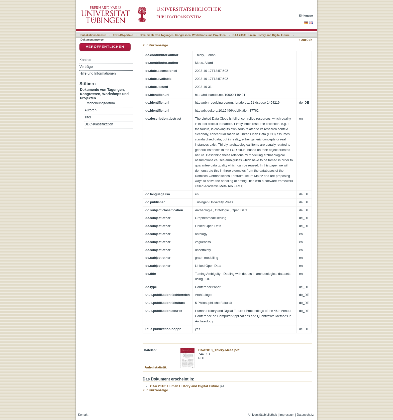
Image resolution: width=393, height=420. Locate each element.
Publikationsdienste (93, 35)
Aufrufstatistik (156, 367)
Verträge (86, 67)
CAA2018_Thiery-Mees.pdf (218, 350)
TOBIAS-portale (123, 35)
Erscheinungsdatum (99, 103)
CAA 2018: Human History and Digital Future (260, 35)
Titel (87, 117)
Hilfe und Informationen (97, 73)
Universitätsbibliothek (262, 414)
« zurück (305, 40)
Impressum (286, 414)
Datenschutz (305, 414)
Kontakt (85, 60)
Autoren (90, 110)
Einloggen (306, 15)
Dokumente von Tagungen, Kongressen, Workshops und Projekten (183, 35)
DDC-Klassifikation (98, 124)
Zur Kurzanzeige (155, 45)
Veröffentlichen (105, 47)
